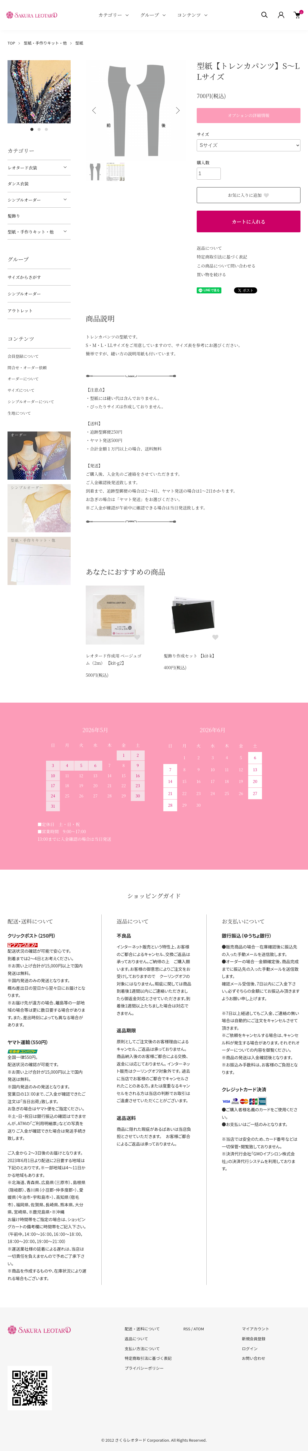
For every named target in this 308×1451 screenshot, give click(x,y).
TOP (11, 43)
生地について (19, 413)
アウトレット (20, 311)
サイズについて (21, 390)
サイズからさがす (24, 277)
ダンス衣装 (18, 184)
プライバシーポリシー (144, 1368)
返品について (209, 248)
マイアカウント (255, 1329)
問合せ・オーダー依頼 (27, 367)
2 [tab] (39, 129)
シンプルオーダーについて (31, 401)
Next (177, 110)
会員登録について (23, 356)
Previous (94, 110)
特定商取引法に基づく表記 (222, 257)
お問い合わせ (253, 1358)
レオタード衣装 (22, 168)
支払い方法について (142, 1348)
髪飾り (14, 216)
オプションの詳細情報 (249, 115)
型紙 (79, 43)
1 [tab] (31, 129)
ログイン (249, 1348)
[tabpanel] (39, 91)
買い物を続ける (211, 274)
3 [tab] (46, 129)
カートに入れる (248, 221)
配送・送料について (142, 1329)
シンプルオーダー (24, 200)
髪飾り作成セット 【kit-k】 (190, 656)
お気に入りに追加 (249, 195)
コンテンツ (189, 14)
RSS (186, 1329)
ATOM (199, 1329)
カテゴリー (110, 14)
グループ (149, 14)
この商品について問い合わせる (226, 266)
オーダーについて (23, 379)
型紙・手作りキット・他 (45, 43)
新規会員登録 (253, 1338)
